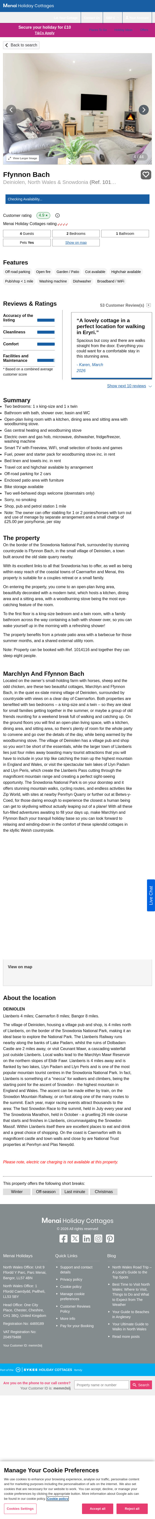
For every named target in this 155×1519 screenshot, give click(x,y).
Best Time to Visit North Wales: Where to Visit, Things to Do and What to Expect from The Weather (131, 1294)
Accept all (98, 1509)
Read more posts (126, 1337)
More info (67, 1319)
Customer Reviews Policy (75, 1308)
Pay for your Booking (77, 1326)
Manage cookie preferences (72, 1296)
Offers (144, 30)
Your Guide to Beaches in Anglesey (130, 1314)
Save (146, 175)
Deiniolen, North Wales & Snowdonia (60, 182)
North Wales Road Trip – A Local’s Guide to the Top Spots (132, 1272)
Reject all (132, 1509)
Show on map (76, 243)
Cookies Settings (20, 1509)
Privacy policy (71, 1279)
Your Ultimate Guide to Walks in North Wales (130, 1326)
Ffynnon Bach (26, 174)
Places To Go (98, 30)
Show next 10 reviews (126, 386)
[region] (77, 1490)
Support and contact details (76, 1269)
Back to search (24, 45)
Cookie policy (71, 1287)
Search (143, 1385)
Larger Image (22, 158)
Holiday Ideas (123, 30)
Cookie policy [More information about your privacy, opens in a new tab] (57, 1499)
